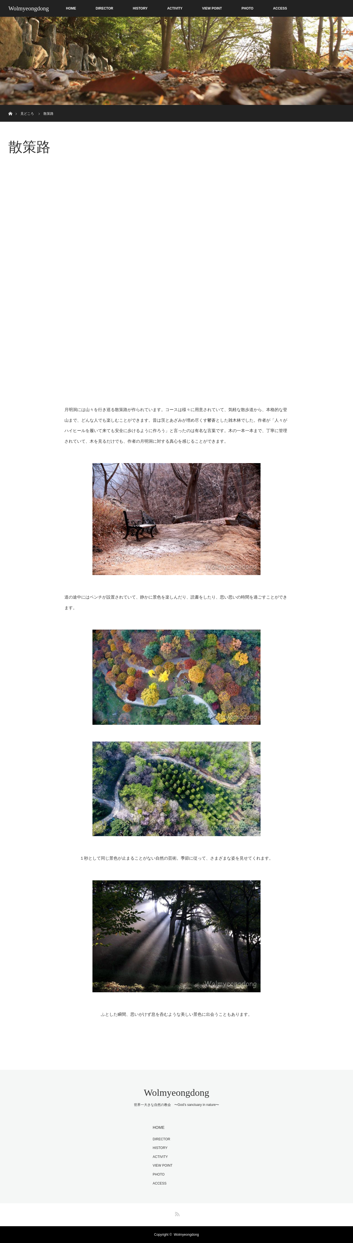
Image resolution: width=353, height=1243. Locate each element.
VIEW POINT (212, 8)
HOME (71, 8)
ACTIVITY (175, 8)
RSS (176, 1213)
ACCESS (280, 8)
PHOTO (247, 8)
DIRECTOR (104, 8)
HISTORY (140, 8)
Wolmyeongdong (28, 8)
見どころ (27, 114)
